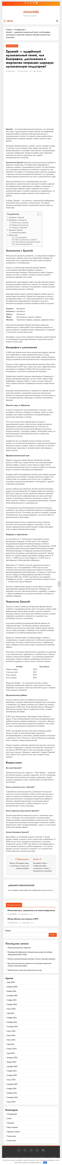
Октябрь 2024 (12, 1022)
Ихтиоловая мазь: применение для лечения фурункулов (31, 910)
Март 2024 (11, 1053)
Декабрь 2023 (12, 1066)
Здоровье (10, 1123)
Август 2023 (11, 1080)
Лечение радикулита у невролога (19, 947)
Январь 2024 (11, 1062)
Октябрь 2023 (12, 1075)
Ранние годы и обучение (20, 223)
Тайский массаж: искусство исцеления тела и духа (25, 970)
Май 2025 (10, 1013)
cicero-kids (31, 12)
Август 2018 (11, 1102)
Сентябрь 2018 (12, 1097)
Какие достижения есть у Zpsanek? (26, 240)
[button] (37, 214)
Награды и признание (19, 227)
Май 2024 (10, 1044)
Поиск (8, 930)
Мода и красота (12, 1127)
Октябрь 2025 (12, 1004)
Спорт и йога (11, 1140)
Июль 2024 (11, 1035)
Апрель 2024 (12, 1049)
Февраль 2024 (12, 1057)
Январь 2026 (11, 991)
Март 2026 (11, 982)
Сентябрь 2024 (12, 1026)
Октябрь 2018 (12, 1093)
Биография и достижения (17, 220)
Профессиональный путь (20, 225)
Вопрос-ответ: (13, 235)
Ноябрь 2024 (12, 1018)
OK (45, 1162)
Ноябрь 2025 (11, 1000)
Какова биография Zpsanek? (24, 244)
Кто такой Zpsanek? (21, 237)
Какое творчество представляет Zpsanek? (28, 242)
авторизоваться (47, 890)
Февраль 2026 (12, 986)
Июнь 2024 (11, 1040)
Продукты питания (13, 1131)
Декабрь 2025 (12, 995)
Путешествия (11, 1136)
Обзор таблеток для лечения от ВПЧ (22, 919)
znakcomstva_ (13, 923)
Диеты (9, 1118)
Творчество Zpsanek (15, 230)
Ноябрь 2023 (11, 1071)
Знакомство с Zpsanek (16, 217)
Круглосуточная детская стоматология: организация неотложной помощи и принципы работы (29, 964)
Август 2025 (11, 1009)
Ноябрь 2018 (11, 1088)
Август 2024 (11, 1031)
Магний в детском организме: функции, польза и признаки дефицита (31, 959)
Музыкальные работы (19, 232)
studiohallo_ (12, 71)
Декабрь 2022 (12, 1084)
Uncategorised (12, 46)
